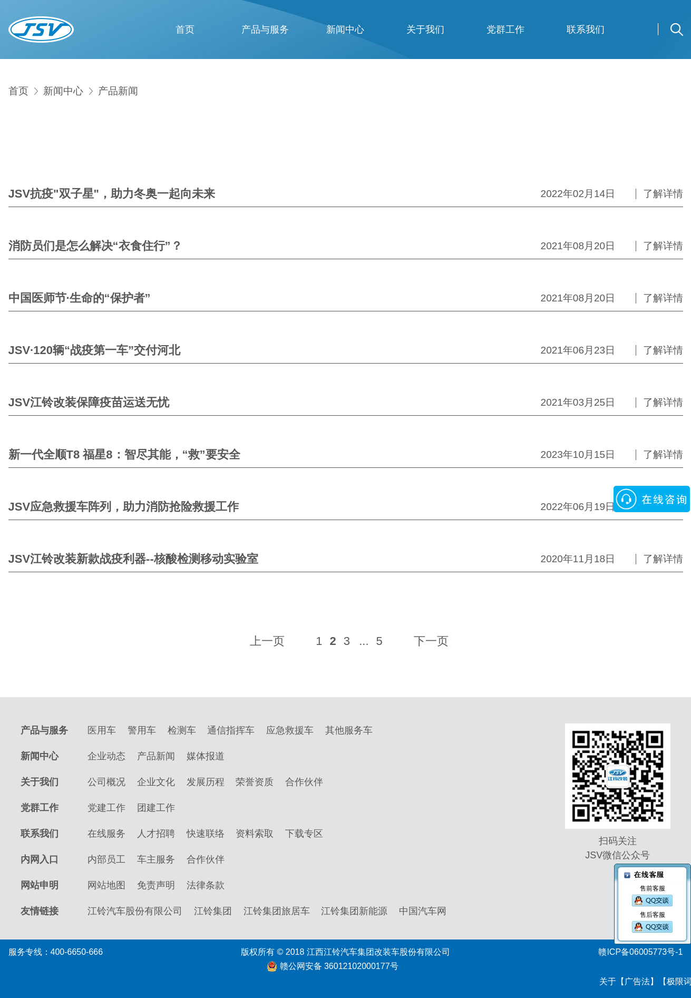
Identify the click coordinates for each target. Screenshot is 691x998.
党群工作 (505, 29)
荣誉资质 (255, 782)
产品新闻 (118, 90)
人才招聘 (156, 833)
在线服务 (106, 833)
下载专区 (304, 833)
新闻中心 (345, 29)
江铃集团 (213, 911)
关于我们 (425, 29)
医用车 (101, 730)
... (363, 641)
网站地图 (106, 885)
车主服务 (156, 859)
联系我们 (586, 29)
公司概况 (106, 782)
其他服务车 (349, 730)
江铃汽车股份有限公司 (134, 911)
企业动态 (106, 756)
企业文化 (156, 782)
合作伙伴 (304, 782)
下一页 (431, 641)
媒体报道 (206, 756)
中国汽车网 (422, 911)
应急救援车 (290, 730)
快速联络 (206, 833)
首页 (185, 29)
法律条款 (206, 885)
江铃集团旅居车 (277, 911)
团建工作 (156, 808)
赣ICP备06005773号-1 (640, 951)
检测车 (182, 730)
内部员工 (106, 859)
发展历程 (206, 782)
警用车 (142, 730)
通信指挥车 (231, 730)
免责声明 (156, 885)
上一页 (267, 641)
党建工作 (106, 808)
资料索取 (255, 833)
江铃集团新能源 (354, 911)
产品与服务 (265, 29)
